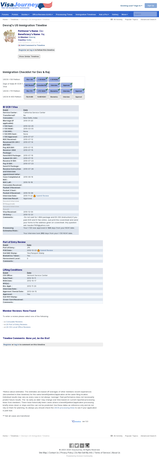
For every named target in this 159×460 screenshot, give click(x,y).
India (29, 40)
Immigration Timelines (86, 14)
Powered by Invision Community (79, 456)
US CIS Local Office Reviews (18, 327)
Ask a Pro (104, 14)
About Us (116, 452)
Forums (5, 14)
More (125, 14)
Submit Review (42, 196)
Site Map (43, 452)
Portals (15, 14)
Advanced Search (148, 19)
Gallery (115, 14)
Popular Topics (131, 19)
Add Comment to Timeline (33, 45)
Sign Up (151, 5)
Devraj (32, 37)
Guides (25, 14)
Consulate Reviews (14, 322)
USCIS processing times (64, 408)
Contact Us (54, 452)
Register (23, 50)
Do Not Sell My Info (84, 452)
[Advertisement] (53, 368)
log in (31, 50)
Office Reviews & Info (42, 14)
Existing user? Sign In (131, 6)
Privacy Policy (66, 452)
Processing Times (64, 14)
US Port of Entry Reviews (16, 324)
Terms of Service (102, 452)
